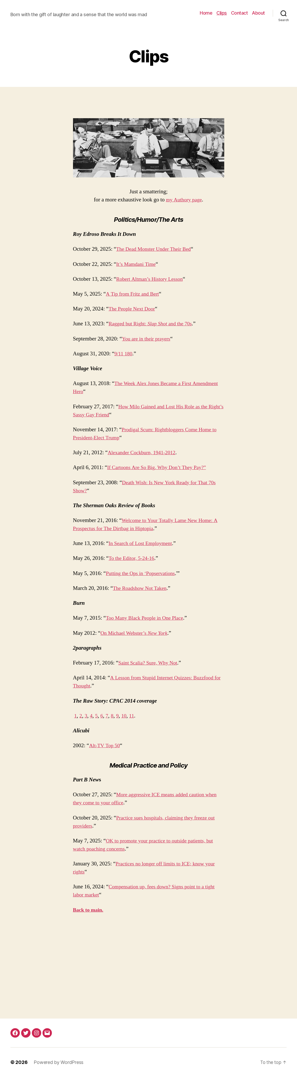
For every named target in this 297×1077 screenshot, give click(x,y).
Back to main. (89, 909)
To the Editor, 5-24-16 (132, 558)
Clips (221, 13)
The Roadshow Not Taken (141, 588)
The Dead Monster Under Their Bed (156, 249)
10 (125, 715)
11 (133, 715)
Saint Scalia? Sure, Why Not (149, 662)
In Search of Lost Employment (142, 543)
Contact (239, 13)
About (258, 13)
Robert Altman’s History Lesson (151, 279)
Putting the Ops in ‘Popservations (142, 573)
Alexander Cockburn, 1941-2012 (144, 452)
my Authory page (184, 199)
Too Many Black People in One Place (147, 617)
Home (206, 13)
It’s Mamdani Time (137, 264)
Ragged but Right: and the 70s (152, 323)
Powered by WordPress (58, 1062)
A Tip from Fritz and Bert (134, 293)
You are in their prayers (147, 338)
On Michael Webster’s (136, 633)
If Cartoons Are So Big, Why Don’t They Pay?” (159, 467)
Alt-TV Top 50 (105, 745)
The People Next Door (133, 308)
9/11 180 (124, 353)
